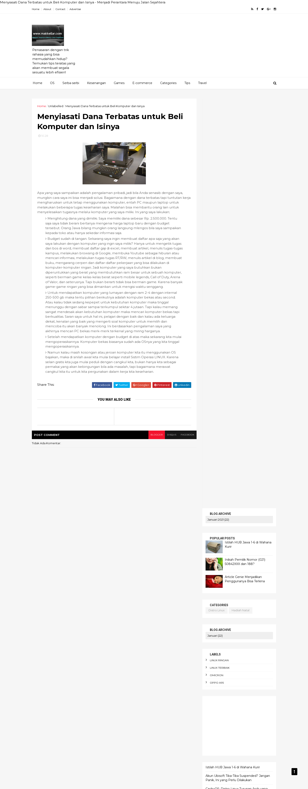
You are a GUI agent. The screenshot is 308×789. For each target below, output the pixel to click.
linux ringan (218, 250)
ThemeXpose (55, 783)
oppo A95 (215, 273)
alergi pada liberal (163, 647)
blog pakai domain (241, 464)
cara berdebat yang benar (137, 728)
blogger (154, 439)
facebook (185, 439)
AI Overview (175, 595)
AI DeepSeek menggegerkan (139, 595)
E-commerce (142, 83)
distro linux (215, 200)
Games (119, 83)
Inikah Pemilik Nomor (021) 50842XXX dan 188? (244, 152)
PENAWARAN (215, 490)
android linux (214, 464)
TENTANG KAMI (217, 508)
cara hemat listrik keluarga (137, 736)
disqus (169, 439)
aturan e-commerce (132, 684)
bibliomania (152, 713)
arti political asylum (157, 669)
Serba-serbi (70, 83)
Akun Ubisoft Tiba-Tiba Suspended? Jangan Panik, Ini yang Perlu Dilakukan (236, 368)
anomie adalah (154, 654)
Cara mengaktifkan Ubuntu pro (139, 632)
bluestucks (217, 433)
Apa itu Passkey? (129, 617)
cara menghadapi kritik (134, 750)
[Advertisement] (197, 47)
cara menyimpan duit (133, 758)
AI (177, 588)
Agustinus (172, 603)
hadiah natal (239, 200)
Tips (187, 83)
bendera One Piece (164, 706)
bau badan (167, 691)
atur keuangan (152, 676)
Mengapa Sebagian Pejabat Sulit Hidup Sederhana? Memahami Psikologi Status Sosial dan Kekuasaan (234, 396)
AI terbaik (151, 603)
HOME (209, 485)
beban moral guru (130, 699)
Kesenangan (96, 83)
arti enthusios (127, 669)
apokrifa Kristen (175, 662)
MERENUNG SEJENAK (222, 504)
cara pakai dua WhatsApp (136, 765)
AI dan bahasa (128, 603)
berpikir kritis (127, 713)
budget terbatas (160, 721)
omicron (215, 265)
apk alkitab (149, 662)
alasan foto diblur (130, 647)
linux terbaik (218, 258)
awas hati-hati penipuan (135, 691)
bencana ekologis (130, 706)
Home (37, 9)
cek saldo (216, 440)
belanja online (160, 699)
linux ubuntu (242, 468)
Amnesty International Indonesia (160, 610)
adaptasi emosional (131, 640)
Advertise (76, 9)
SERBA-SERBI (215, 494)
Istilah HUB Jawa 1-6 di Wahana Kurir (231, 358)
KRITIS (209, 499)
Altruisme (124, 610)
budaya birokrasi (129, 721)
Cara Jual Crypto (129, 625)
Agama (123, 588)
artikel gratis (219, 425)
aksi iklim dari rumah (167, 640)
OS (52, 83)
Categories (168, 83)
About (49, 9)
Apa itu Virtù (156, 617)
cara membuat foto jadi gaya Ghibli (143, 743)
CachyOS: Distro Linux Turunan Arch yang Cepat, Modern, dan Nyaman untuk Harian (235, 381)
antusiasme (126, 662)
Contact (62, 9)
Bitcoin (177, 617)
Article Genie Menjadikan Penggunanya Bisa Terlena (244, 169)
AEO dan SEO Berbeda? (152, 588)
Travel (202, 83)
